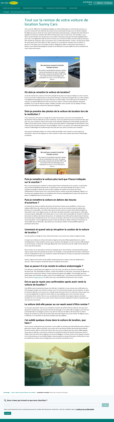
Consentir (7, 413)
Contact (90, 4)
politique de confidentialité (85, 409)
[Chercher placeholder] (105, 405)
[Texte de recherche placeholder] (53, 405)
